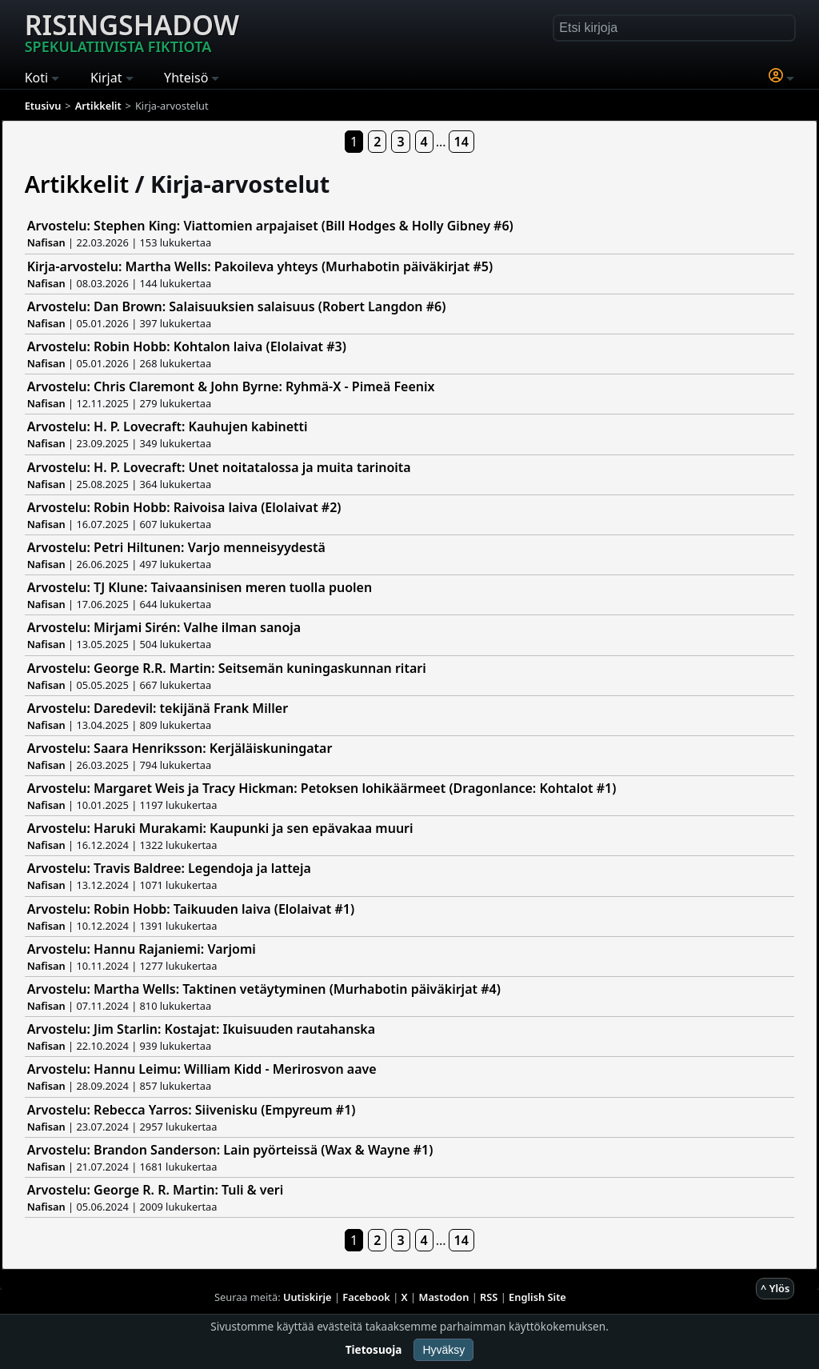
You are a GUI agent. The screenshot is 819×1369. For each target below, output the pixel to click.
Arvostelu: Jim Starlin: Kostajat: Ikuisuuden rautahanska (201, 1029)
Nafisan (46, 242)
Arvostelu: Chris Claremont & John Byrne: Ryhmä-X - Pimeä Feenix (231, 386)
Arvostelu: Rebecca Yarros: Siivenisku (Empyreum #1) (191, 1110)
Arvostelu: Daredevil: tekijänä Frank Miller (157, 708)
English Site (537, 1297)
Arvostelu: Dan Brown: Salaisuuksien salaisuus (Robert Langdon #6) (236, 306)
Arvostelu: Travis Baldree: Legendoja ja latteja (169, 868)
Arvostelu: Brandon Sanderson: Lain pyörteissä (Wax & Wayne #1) (230, 1150)
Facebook (366, 1297)
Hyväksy (443, 1349)
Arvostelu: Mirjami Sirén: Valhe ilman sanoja (164, 627)
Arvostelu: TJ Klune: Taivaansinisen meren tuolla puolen (199, 587)
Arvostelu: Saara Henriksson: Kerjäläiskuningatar (180, 748)
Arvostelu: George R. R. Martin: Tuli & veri (155, 1190)
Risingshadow (132, 31)
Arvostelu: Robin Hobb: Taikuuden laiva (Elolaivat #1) (190, 909)
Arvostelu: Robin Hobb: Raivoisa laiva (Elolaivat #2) (184, 507)
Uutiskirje (307, 1297)
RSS (488, 1297)
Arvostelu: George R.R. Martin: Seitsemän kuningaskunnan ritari (226, 668)
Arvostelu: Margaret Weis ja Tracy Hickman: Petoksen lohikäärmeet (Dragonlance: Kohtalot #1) (322, 788)
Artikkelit (77, 183)
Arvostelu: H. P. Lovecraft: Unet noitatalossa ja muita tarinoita (219, 467)
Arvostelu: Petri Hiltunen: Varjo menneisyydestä (176, 547)
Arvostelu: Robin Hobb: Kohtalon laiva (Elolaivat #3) (186, 346)
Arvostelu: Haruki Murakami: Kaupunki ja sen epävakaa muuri (220, 828)
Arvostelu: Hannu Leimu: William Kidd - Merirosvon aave (202, 1069)
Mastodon (444, 1297)
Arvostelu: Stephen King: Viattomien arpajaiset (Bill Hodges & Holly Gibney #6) (270, 225)
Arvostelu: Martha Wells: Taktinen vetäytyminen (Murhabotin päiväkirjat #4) (264, 989)
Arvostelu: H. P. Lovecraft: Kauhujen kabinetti (167, 426)
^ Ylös (775, 1288)
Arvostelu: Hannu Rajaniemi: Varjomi (141, 949)
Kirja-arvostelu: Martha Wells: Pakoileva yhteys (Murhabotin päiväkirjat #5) (260, 266)
